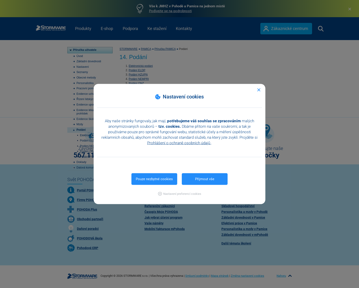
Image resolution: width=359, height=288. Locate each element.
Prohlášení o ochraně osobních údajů (179, 143)
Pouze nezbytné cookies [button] (154, 179)
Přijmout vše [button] (204, 179)
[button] (179, 194)
